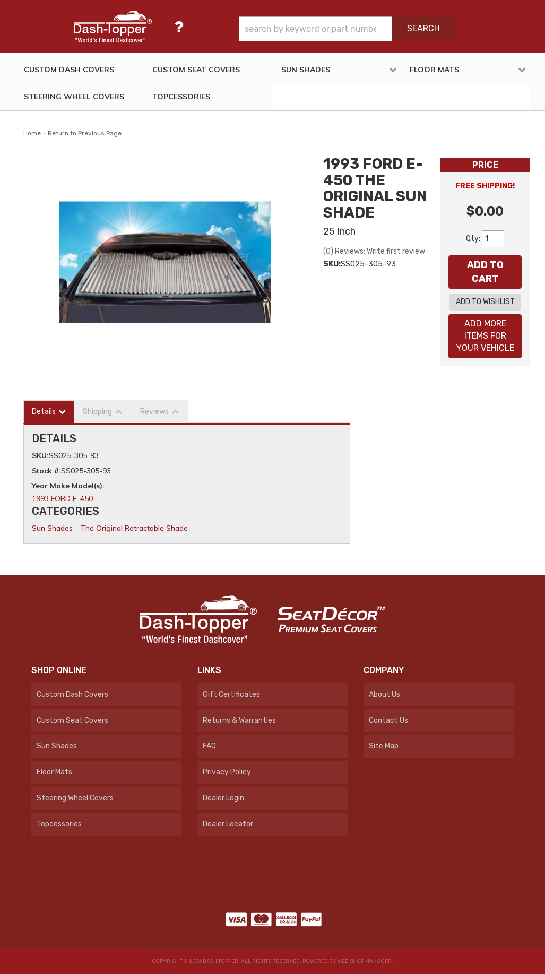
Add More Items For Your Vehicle (485, 335)
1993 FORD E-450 (62, 498)
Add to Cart (485, 272)
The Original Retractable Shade (134, 528)
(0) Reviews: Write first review (374, 251)
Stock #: (46, 471)
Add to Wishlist (485, 301)
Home (32, 133)
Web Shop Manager (365, 961)
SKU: (332, 264)
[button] (347, 28)
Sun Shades (52, 528)
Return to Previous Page (85, 133)
